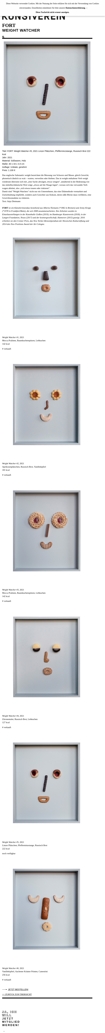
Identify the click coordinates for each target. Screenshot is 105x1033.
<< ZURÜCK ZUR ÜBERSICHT (17, 994)
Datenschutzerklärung (75, 8)
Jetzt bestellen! (18, 989)
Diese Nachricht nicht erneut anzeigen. (52, 12)
